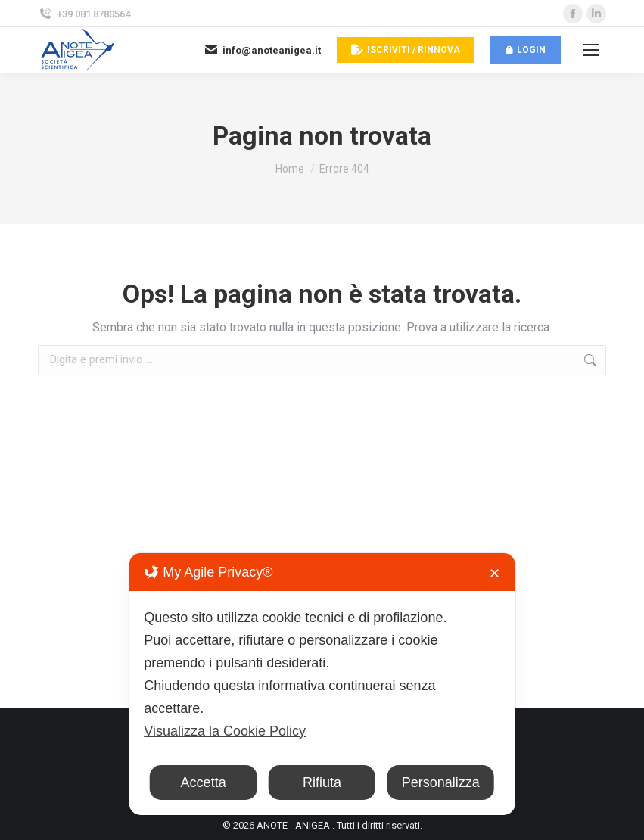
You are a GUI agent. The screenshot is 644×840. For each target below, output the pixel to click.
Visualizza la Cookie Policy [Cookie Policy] (225, 731)
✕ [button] (494, 573)
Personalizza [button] (441, 782)
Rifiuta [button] (322, 782)
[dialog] (322, 684)
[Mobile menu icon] (591, 50)
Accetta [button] (203, 782)
